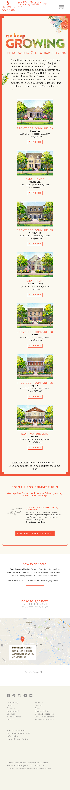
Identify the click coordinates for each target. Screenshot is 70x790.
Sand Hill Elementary (45, 73)
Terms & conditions (16, 730)
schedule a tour (33, 86)
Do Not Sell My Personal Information (18, 735)
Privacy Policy (42, 711)
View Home (35, 142)
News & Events (14, 716)
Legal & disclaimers (44, 716)
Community (12, 702)
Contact (38, 705)
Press (37, 708)
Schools (11, 708)
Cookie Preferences (44, 714)
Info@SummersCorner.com (32, 765)
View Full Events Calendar (35, 533)
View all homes (20, 462)
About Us (39, 702)
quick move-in (18, 82)
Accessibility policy (44, 719)
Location (11, 714)
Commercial (13, 711)
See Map (59, 580)
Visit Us (10, 719)
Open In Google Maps (35, 672)
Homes (10, 705)
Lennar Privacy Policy (17, 739)
